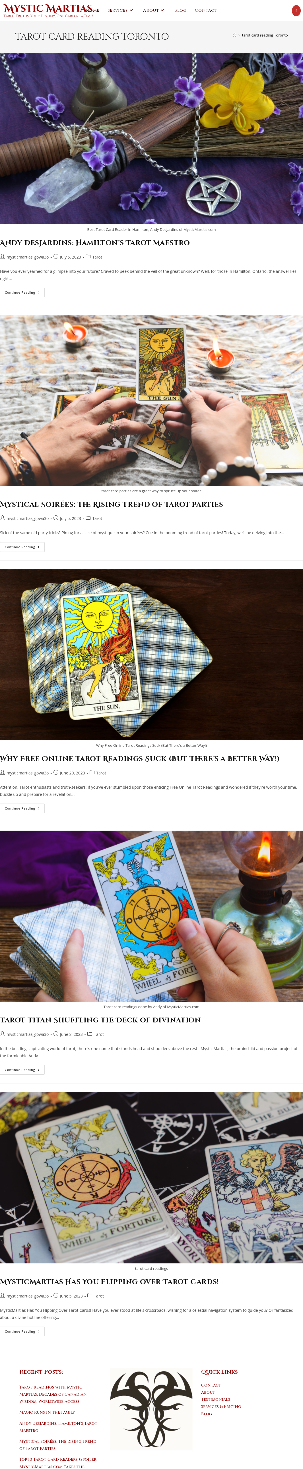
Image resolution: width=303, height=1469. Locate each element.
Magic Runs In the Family (47, 1412)
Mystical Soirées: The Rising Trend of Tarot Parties (111, 504)
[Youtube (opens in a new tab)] (296, 10)
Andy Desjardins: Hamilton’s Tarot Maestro (95, 243)
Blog (206, 1414)
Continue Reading (25, 293)
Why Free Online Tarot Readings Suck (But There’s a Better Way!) (140, 759)
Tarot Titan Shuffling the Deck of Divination (100, 1020)
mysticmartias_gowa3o (28, 257)
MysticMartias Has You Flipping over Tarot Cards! (109, 1282)
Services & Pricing (221, 1406)
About (208, 1392)
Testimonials (215, 1399)
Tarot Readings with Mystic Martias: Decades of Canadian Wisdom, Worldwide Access (53, 1394)
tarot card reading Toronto (265, 35)
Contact (211, 1385)
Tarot (97, 257)
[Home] (234, 35)
